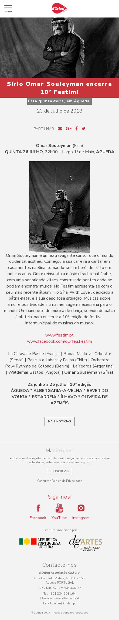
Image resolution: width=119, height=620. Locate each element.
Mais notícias (59, 421)
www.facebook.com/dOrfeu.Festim (59, 341)
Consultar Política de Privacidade (59, 481)
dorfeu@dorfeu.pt (64, 603)
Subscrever (59, 471)
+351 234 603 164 (62, 594)
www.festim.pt (59, 335)
